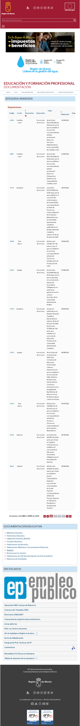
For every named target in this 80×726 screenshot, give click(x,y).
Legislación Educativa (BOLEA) (18, 539)
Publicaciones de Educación (17, 544)
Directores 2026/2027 (13, 614)
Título (50, 111)
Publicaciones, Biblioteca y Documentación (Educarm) (27, 547)
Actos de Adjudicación (13, 638)
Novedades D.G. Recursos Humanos (19, 654)
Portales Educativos (14, 541)
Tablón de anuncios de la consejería (21, 658)
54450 (12, 241)
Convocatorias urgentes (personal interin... (22, 619)
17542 (12, 309)
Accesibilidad (25, 699)
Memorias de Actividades (17, 559)
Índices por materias (65, 92)
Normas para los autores (16, 553)
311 (59, 516)
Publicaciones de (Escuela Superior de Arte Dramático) (29, 556)
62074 (12, 435)
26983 (12, 120)
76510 (12, 403)
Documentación (27, 92)
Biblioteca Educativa (15, 533)
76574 (12, 188)
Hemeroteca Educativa (15, 536)
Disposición (40, 113)
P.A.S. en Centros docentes (15, 629)
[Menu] (3, 26)
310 (55, 516)
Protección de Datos (52, 699)
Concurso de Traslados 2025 (16, 610)
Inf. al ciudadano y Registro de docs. (21, 633)
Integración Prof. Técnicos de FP (18, 643)
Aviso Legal (37, 699)
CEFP (15, 92)
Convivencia (9, 647)
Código (11, 113)
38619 (12, 466)
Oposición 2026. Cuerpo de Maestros (20, 605)
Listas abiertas (10, 624)
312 (63, 516)
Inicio (8, 92)
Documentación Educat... (45, 92)
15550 (12, 352)
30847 (12, 154)
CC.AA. (19, 113)
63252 (12, 270)
